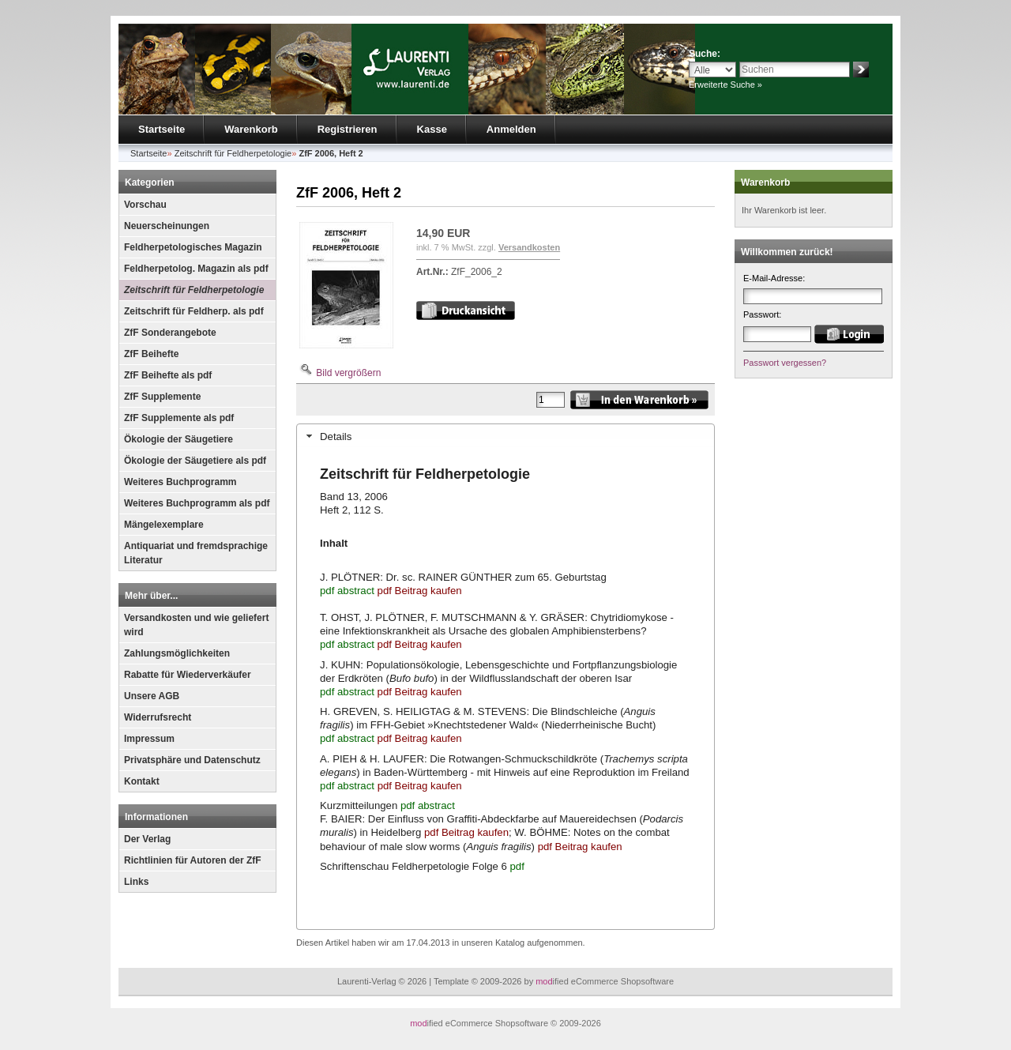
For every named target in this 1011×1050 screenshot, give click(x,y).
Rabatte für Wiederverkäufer (187, 674)
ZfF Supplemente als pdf (179, 417)
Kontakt (142, 781)
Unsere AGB (151, 696)
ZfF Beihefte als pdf (168, 375)
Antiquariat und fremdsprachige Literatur (196, 553)
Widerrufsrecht (157, 717)
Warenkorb (250, 129)
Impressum (149, 738)
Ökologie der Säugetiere (178, 439)
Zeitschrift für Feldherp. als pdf (194, 311)
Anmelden (511, 129)
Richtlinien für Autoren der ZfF (192, 860)
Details (335, 436)
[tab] (505, 436)
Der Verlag (147, 839)
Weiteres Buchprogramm (180, 481)
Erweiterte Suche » (725, 84)
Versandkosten (529, 247)
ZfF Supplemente (162, 396)
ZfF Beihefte (151, 353)
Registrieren (348, 129)
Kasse (432, 129)
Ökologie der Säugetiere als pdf (195, 460)
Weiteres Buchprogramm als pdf (197, 503)
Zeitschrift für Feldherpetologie (194, 289)
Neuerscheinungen (166, 225)
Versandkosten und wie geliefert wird (196, 625)
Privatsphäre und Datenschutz (192, 760)
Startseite (161, 129)
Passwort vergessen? (784, 362)
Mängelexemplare (164, 524)
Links (136, 881)
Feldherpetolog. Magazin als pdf (196, 268)
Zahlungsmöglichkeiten (177, 653)
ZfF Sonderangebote (170, 332)
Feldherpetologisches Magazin (193, 247)
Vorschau (145, 204)
